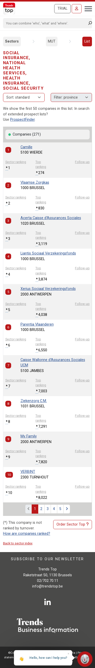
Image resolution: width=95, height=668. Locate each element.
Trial (62, 8)
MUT (51, 41)
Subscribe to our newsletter (47, 559)
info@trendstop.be (47, 586)
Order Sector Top (72, 524)
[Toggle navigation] (87, 8)
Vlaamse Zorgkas (35, 182)
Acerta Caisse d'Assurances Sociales (51, 218)
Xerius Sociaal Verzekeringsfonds (48, 289)
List (87, 41)
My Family (29, 436)
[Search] (46, 23)
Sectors (12, 41)
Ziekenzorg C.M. (34, 401)
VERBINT (28, 472)
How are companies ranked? (26, 533)
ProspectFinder (22, 119)
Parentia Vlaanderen (37, 324)
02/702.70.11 (47, 581)
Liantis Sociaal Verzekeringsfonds (48, 253)
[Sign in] (77, 8)
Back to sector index (17, 543)
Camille (26, 147)
